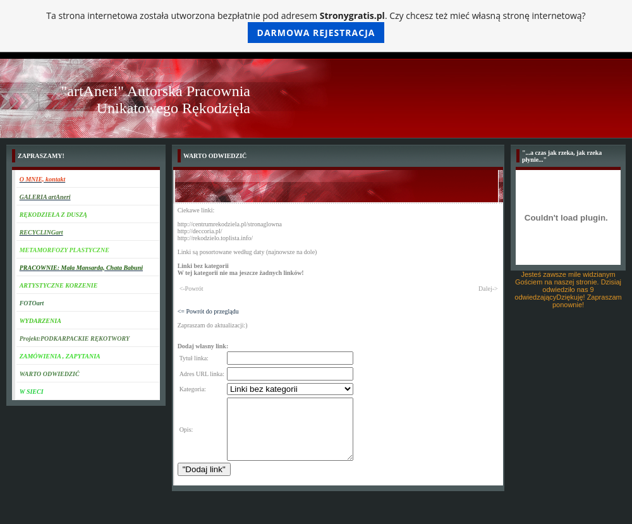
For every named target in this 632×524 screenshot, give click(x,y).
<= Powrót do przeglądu (208, 311)
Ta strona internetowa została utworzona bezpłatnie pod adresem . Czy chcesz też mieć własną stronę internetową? (315, 26)
